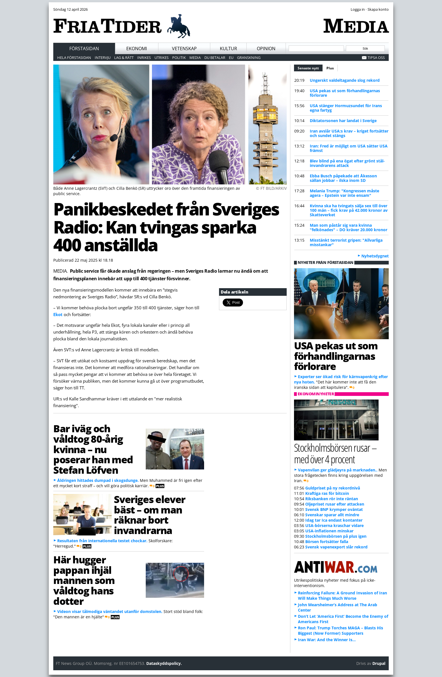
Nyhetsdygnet (375, 256)
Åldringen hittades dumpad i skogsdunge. (98, 480)
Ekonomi (136, 48)
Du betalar (214, 57)
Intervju (103, 57)
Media (195, 57)
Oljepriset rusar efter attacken (334, 504)
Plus (330, 68)
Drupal (378, 663)
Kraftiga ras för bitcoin (327, 493)
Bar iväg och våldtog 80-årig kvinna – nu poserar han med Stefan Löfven (93, 449)
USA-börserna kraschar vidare (334, 525)
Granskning (248, 57)
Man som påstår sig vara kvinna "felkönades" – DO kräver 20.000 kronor (348, 227)
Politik (179, 57)
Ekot (58, 314)
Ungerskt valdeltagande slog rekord (345, 80)
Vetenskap (184, 48)
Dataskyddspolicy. (164, 663)
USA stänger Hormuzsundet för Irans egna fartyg (346, 108)
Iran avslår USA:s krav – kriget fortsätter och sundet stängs (349, 133)
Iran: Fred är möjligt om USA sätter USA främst (349, 148)
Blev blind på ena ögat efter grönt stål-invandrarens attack (347, 163)
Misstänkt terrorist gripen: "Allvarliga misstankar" (346, 242)
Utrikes (161, 57)
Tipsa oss (376, 57)
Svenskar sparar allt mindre (332, 514)
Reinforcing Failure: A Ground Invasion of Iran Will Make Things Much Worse (342, 595)
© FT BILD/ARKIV (271, 188)
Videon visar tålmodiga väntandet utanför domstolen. (109, 611)
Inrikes (144, 57)
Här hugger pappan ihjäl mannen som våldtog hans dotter (84, 580)
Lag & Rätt (124, 57)
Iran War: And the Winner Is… (327, 639)
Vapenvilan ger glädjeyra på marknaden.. (337, 470)
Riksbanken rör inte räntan (331, 498)
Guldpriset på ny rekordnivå (332, 488)
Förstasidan (84, 48)
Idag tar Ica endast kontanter (334, 520)
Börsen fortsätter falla (326, 541)
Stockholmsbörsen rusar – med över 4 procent (335, 453)
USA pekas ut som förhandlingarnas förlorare (345, 93)
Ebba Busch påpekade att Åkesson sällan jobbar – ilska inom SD (343, 178)
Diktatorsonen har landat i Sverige (343, 120)
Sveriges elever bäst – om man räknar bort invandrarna (149, 514)
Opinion (266, 48)
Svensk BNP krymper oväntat (334, 509)
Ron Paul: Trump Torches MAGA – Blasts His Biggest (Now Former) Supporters (340, 630)
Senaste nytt (310, 67)
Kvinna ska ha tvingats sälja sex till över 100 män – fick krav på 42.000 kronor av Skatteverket (349, 210)
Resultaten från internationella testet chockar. (102, 540)
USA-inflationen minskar (329, 530)
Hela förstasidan (74, 57)
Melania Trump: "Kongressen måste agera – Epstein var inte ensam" (344, 193)
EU (231, 57)
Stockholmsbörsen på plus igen (335, 536)
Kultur (228, 48)
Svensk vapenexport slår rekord (336, 547)
